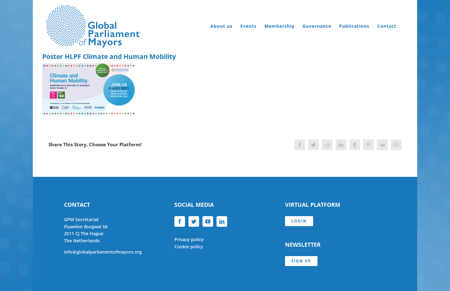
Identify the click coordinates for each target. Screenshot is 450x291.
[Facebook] (179, 221)
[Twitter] (193, 221)
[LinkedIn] (222, 221)
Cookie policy (188, 247)
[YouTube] (207, 221)
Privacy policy (189, 239)
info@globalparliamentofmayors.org (103, 252)
